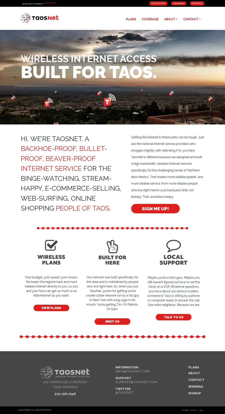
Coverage (150, 19)
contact (190, 19)
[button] (17, 348)
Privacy (194, 410)
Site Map (185, 410)
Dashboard (179, 3)
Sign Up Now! (158, 3)
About (194, 373)
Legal (201, 410)
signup (194, 393)
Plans (193, 367)
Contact (196, 380)
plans (131, 19)
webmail (196, 386)
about (169, 19)
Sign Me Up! (155, 208)
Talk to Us (173, 317)
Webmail (197, 3)
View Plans (51, 308)
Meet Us (112, 321)
